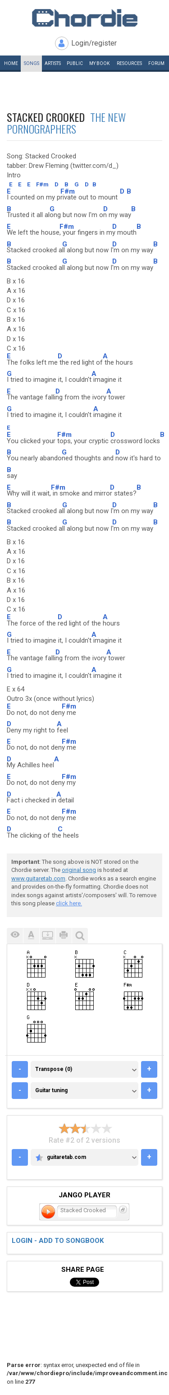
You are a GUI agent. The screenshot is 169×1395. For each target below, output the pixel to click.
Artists (53, 63)
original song (79, 870)
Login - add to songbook (58, 1241)
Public (75, 63)
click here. (69, 903)
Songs (31, 63)
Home (11, 63)
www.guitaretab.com (38, 878)
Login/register (94, 43)
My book (99, 63)
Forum (156, 63)
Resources (129, 63)
